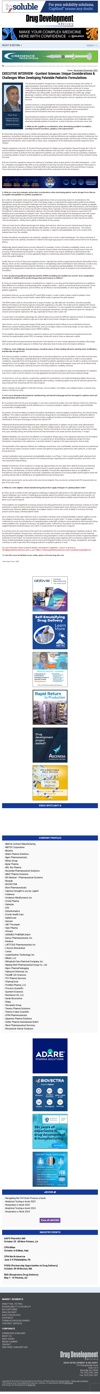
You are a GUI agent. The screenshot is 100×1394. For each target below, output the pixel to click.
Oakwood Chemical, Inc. (16, 971)
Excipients (7, 1318)
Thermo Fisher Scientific (17, 1012)
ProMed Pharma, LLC (15, 985)
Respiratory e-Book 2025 (17, 1205)
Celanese (10, 894)
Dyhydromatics (12, 911)
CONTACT (6, 1344)
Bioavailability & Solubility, (14, 66)
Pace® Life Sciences (15, 975)
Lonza (8, 951)
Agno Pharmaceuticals (16, 857)
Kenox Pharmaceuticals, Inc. (18, 938)
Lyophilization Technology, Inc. (20, 954)
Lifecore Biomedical (15, 948)
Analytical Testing (12, 1304)
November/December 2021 (86, 70)
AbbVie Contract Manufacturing (20, 844)
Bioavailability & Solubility (16, 1307)
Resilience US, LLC (14, 995)
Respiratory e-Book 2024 (17, 1211)
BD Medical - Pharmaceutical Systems (24, 877)
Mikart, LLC (10, 958)
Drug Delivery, (43, 66)
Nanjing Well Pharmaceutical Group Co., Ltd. (26, 965)
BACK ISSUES (8, 1339)
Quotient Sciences (14, 991)
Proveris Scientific (14, 988)
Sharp (8, 1001)
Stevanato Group (13, 1005)
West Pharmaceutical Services (20, 1025)
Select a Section (11, 45)
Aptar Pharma (11, 864)
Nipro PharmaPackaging (17, 968)
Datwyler (9, 904)
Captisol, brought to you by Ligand (21, 891)
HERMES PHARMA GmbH (17, 934)
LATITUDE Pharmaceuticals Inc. (20, 944)
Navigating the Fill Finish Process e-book (25, 1198)
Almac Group (11, 860)
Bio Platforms (9, 1309)
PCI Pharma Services (15, 978)
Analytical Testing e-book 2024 (20, 1208)
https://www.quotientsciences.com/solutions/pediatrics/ (63, 550)
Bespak (9, 881)
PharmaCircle (11, 981)
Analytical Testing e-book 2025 (20, 1201)
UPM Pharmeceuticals (16, 1015)
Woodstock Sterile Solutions (19, 1028)
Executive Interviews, (56, 66)
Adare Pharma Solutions (17, 854)
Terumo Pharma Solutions (17, 1008)
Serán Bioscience (13, 998)
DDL (7, 907)
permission (68, 1383)
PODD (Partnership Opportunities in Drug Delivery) (31, 1265)
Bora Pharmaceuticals (15, 887)
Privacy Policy (64, 1381)
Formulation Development (87, 66)
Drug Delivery (9, 1312)
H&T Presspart (12, 924)
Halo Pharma (11, 928)
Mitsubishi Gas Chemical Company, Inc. (24, 961)
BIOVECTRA (11, 884)
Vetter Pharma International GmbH (21, 1022)
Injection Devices (11, 1315)
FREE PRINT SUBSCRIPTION (14, 1347)
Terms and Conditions (79, 1381)
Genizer (9, 921)
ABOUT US (7, 1336)
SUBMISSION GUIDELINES (13, 1333)
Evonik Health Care (14, 914)
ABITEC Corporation (15, 847)
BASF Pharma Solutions (16, 874)
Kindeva (9, 941)
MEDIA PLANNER (9, 1342)
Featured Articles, (70, 66)
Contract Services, (30, 66)
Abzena (9, 850)
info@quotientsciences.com (15, 550)
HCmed (9, 931)
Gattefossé (10, 918)
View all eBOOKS (50, 1220)
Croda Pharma (12, 901)
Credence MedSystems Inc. (18, 897)
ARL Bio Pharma (13, 867)
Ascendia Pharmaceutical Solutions (22, 870)
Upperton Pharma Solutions (18, 1018)
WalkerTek (31, 1385)
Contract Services (12, 1323)
